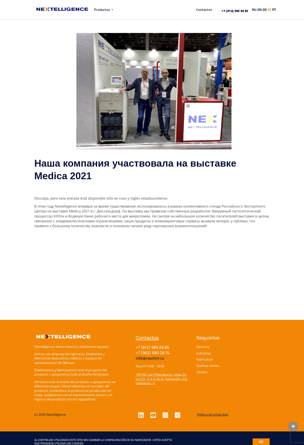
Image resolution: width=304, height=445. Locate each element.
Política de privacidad (212, 414)
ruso (123, 198)
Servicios (202, 347)
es (269, 10)
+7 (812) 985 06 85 (234, 11)
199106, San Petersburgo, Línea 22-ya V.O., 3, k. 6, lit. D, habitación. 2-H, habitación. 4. (162, 378)
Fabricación (204, 359)
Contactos (147, 337)
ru (254, 10)
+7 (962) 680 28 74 (152, 352)
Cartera (201, 372)
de (265, 10)
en (259, 10)
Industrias (203, 353)
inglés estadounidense (148, 198)
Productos (102, 10)
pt (274, 10)
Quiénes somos (207, 366)
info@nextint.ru (150, 358)
